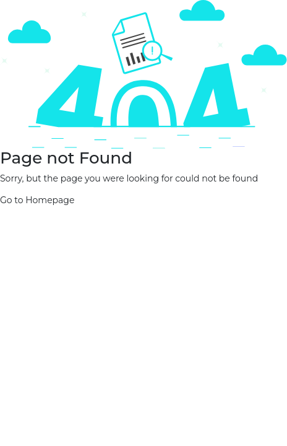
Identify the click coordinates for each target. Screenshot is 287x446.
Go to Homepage (37, 200)
